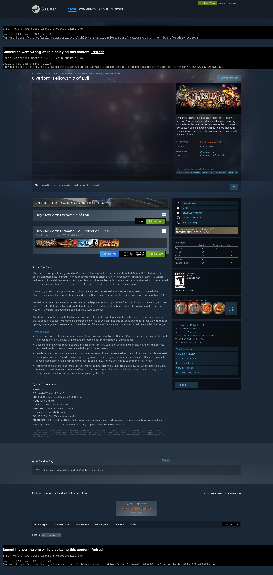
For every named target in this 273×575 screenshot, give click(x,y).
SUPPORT (117, 9)
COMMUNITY (87, 9)
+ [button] (236, 177)
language (233, 3)
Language (81, 531)
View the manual (186, 358)
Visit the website (185, 353)
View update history (186, 362)
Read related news (185, 367)
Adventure (207, 177)
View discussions (184, 372)
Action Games (51, 78)
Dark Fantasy (220, 177)
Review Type (40, 531)
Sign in (38, 189)
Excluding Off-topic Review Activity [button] (85, 541)
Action (179, 177)
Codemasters (207, 156)
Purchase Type (61, 531)
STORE (72, 9)
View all (165, 464)
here (87, 474)
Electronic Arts (222, 159)
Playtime (117, 531)
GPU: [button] (195, 541)
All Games (37, 78)
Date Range (99, 531)
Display (132, 531)
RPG (231, 177)
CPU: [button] (183, 541)
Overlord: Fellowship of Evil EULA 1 (192, 236)
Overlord (205, 343)
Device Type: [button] (211, 541)
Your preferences (233, 497)
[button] (206, 234)
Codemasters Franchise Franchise (76, 78)
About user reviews (213, 497)
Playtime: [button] (111, 541)
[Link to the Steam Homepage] (47, 11)
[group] (136, 542)
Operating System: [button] (165, 541)
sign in (222, 3)
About (103, 9)
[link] (133, 258)
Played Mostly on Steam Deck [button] (137, 541)
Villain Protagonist (192, 177)
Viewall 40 (232, 312)
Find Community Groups (188, 376)
